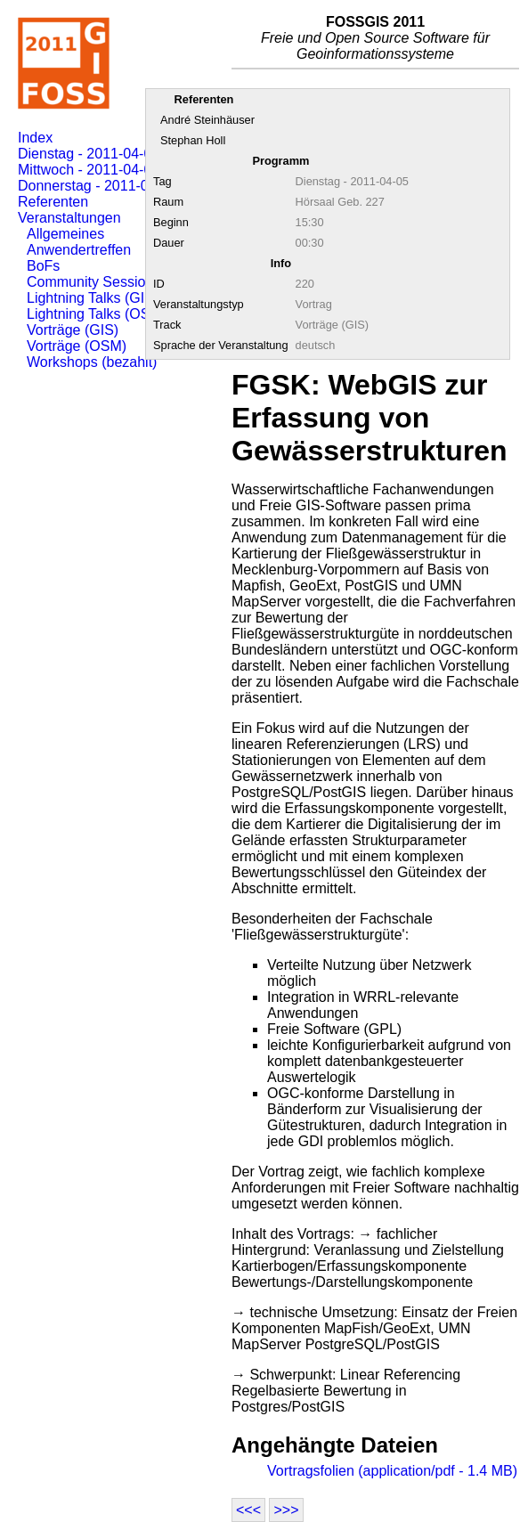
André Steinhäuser (207, 119)
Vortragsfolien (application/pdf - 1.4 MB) (392, 1470)
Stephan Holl (192, 140)
